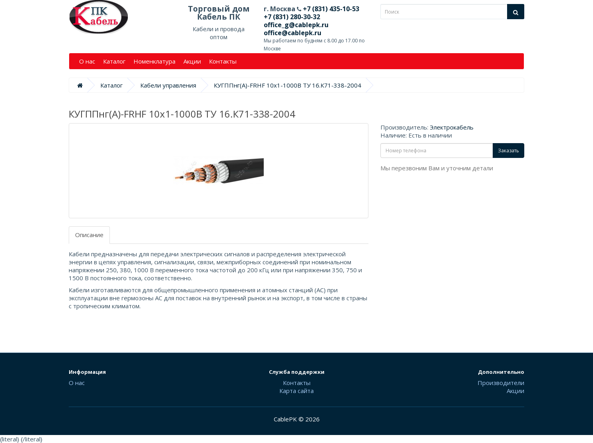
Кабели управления (168, 85)
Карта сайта (296, 391)
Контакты (223, 61)
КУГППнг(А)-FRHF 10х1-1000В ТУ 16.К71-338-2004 (287, 85)
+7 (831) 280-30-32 (292, 16)
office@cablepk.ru (292, 32)
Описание (89, 235)
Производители (501, 383)
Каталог (114, 61)
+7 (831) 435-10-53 (330, 8)
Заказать (508, 150)
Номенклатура (154, 61)
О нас (87, 61)
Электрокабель (452, 127)
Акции (192, 61)
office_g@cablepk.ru (296, 24)
